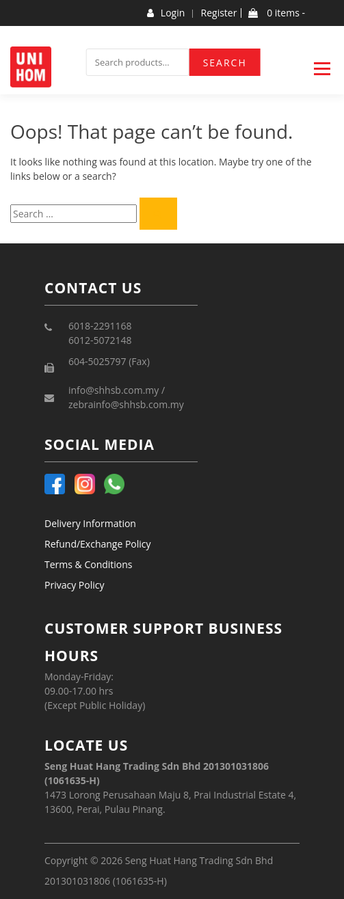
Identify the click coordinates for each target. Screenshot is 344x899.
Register (219, 13)
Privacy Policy (74, 584)
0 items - (276, 13)
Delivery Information (90, 523)
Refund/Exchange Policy (97, 543)
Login (166, 13)
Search (225, 62)
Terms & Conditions (88, 564)
